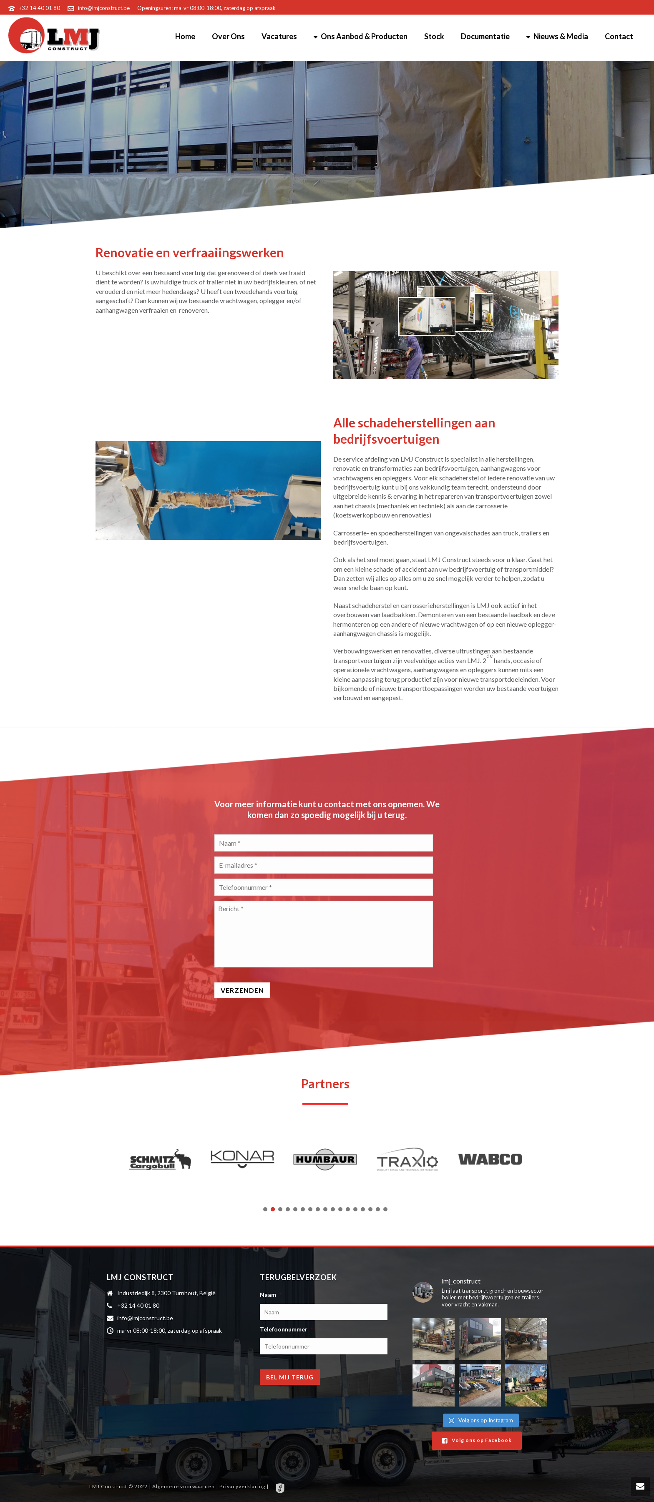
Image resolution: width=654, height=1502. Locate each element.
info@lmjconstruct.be (104, 8)
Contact (619, 36)
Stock (434, 36)
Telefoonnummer (286, 1329)
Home (185, 36)
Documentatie (485, 36)
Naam (271, 1294)
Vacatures (279, 36)
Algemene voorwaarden (184, 1486)
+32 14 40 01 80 (39, 8)
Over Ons (228, 36)
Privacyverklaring (243, 1486)
